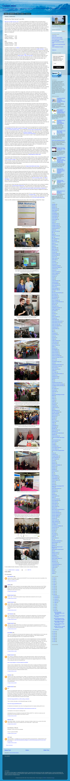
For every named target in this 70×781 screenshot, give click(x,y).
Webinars (54, 545)
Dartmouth (54, 286)
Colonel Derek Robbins (56, 267)
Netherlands (54, 431)
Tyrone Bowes (54, 537)
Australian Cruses (55, 225)
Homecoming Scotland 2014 (18, 185)
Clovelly (53, 261)
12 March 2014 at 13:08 (12, 651)
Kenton (53, 397)
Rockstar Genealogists (56, 464)
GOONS (53, 370)
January (56, 629)
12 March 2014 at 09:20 (12, 591)
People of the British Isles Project (32, 166)
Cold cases (54, 264)
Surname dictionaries (56, 512)
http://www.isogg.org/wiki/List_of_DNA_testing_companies (18, 698)
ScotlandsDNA (54, 478)
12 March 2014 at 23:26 (12, 715)
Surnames (54, 518)
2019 (54, 586)
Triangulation (54, 534)
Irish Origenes (54, 388)
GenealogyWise (55, 349)
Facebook (54, 318)
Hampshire (54, 375)
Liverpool (53, 404)
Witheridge (54, 555)
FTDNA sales (54, 342)
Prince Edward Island (56, 447)
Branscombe (54, 244)
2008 (54, 639)
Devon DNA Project (55, 40)
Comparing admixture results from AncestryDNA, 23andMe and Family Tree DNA (61, 100)
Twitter (53, 536)
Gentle (53, 363)
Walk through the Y (55, 542)
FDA (53, 330)
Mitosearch (54, 416)
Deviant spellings (55, 288)
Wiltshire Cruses (55, 552)
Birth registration (55, 238)
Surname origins (55, 516)
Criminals (53, 276)
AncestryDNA (54, 213)
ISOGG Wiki (54, 35)
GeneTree (54, 358)
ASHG (53, 222)
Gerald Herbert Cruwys (56, 366)
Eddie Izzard (54, 303)
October (56, 599)
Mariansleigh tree (55, 410)
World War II (54, 561)
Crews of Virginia (55, 273)
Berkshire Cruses (55, 235)
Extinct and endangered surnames (58, 140)
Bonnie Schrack (55, 241)
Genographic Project (56, 361)
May (55, 607)
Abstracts (53, 205)
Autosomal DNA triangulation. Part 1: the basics (61, 181)
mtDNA (53, 422)
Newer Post (8, 750)
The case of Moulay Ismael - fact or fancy (59, 624)
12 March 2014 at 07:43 (12, 580)
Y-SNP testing (54, 565)
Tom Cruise (54, 533)
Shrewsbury (54, 491)
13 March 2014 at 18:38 (12, 742)
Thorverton (54, 528)
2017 (54, 589)
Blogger (52, 777)
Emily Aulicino (54, 306)
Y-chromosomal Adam (56, 564)
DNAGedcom (54, 298)
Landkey (53, 400)
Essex (53, 312)
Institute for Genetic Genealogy (58, 384)
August (55, 602)
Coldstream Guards (55, 265)
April (55, 609)
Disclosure (28, 13)
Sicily (53, 492)
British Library (54, 249)
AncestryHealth (55, 214)
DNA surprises (54, 295)
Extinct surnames (55, 316)
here (25, 54)
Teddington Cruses (55, 522)
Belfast (53, 234)
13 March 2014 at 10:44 (12, 733)
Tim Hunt (53, 530)
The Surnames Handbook (57, 525)
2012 (54, 633)
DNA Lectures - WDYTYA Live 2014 (25, 55)
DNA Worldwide (55, 297)
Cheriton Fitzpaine (55, 253)
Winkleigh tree (54, 553)
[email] (58, 63)
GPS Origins (54, 372)
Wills (53, 550)
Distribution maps (55, 289)
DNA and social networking (57, 292)
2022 (54, 581)
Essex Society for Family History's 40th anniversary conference (33, 188)
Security (53, 484)
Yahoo (53, 568)
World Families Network (56, 558)
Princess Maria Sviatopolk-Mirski (34, 129)
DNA (53, 291)
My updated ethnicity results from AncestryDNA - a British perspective (61, 122)
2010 (54, 636)
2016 (54, 591)
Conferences (54, 268)
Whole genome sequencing (57, 549)
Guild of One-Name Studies (57, 37)
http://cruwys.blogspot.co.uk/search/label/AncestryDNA (18, 662)
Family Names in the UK (56, 322)
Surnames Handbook (27, 132)
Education (54, 304)
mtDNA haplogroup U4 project (57, 46)
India (53, 381)
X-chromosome (55, 562)
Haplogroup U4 (55, 378)
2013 (54, 631)
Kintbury (53, 398)
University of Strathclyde (56, 540)
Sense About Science (56, 488)
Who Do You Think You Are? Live (11, 21)
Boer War (54, 240)
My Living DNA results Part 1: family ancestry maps (61, 131)
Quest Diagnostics (55, 457)
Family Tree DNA (40, 49)
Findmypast (54, 333)
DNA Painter (54, 294)
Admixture (54, 207)
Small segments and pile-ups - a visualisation (61, 192)
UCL (53, 539)
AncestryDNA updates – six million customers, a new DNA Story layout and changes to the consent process (61, 160)
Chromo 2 (54, 256)
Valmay (9, 584)
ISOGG (17, 47)
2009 (54, 638)
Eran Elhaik (54, 310)
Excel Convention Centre (37, 177)
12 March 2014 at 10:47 (12, 628)
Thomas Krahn (55, 527)
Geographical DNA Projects (57, 364)
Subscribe (58, 67)
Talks (18, 13)
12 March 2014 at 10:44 (12, 619)
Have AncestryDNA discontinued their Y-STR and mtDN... (59, 613)
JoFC (9, 737)
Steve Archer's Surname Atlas (57, 509)
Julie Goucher (10, 576)
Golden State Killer (55, 369)
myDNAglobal (54, 425)
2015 (54, 592)
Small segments (55, 495)
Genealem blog (32, 194)
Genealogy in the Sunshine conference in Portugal (16, 128)
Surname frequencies (56, 513)
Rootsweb (54, 469)
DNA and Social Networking (29, 133)
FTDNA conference (55, 340)
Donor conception (55, 300)
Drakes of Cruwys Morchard (57, 301)
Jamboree (54, 390)
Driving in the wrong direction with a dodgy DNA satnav (61, 148)
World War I (54, 559)
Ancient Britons (55, 216)
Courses (53, 270)
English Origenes (55, 309)
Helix (53, 379)
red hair (53, 460)
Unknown (9, 674)
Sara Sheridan (54, 475)
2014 (54, 594)
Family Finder (54, 319)
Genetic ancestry (55, 352)
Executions (54, 313)
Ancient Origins (55, 219)
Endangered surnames (56, 307)
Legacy (53, 401)
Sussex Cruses (55, 519)
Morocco (53, 419)
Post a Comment (9, 745)
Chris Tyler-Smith (55, 255)
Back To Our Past (55, 231)
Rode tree (54, 466)
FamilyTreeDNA (55, 328)
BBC (53, 232)
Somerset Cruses (55, 498)
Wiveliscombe (54, 556)
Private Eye (54, 454)
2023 (54, 579)
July (55, 604)
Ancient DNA (54, 217)
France (53, 336)
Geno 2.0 (53, 360)
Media (22, 13)
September (56, 600)
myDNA (53, 424)
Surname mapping (55, 515)
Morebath (54, 418)
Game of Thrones (55, 345)
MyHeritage (54, 427)
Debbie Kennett (11, 595)
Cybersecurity (54, 282)
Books (53, 243)
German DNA (54, 367)
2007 (54, 641)
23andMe (53, 204)
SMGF (53, 497)
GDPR (53, 346)
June (55, 605)
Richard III (54, 463)
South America (54, 503)
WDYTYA (29, 569)
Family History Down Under (57, 321)
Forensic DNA (54, 334)
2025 (54, 578)
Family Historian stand (14, 129)
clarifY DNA (54, 259)
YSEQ (53, 573)
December (56, 595)
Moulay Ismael (54, 421)
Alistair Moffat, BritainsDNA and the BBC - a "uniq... (59, 622)
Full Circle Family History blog (38, 197)
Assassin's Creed (55, 223)
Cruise (53, 279)
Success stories (55, 510)
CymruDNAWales (55, 283)
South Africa (54, 501)
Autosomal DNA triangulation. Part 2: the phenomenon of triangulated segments (61, 170)
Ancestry (53, 211)
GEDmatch (54, 348)
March (55, 610)
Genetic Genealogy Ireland (57, 357)
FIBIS (53, 331)
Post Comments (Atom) (14, 752)
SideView (53, 494)
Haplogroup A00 (55, 376)
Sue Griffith (10, 632)
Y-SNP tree (54, 567)
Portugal (53, 444)
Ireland (53, 387)
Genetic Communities (56, 355)
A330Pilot (44, 777)
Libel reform (54, 403)
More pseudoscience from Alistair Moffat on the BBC (59, 619)
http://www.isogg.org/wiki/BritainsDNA (15, 703)
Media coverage (55, 413)
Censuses (54, 252)
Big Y (53, 237)
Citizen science (55, 258)
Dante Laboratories (55, 285)
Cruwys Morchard (55, 280)
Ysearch (53, 571)
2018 (54, 587)
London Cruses (55, 407)
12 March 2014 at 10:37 (12, 610)
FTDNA (53, 339)
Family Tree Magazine (56, 325)
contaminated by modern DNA (34, 154)
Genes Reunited (55, 351)
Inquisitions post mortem (56, 382)
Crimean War (54, 274)
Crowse (53, 277)
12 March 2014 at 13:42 (12, 671)
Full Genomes (54, 343)
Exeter (53, 315)
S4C (53, 472)
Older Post (46, 750)
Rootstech (54, 467)
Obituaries (54, 434)
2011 (54, 634)
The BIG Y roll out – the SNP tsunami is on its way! (59, 627)
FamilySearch (54, 327)
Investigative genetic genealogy (58, 385)
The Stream (54, 524)
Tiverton (53, 531)
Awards (53, 229)
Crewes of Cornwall (55, 271)
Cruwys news (9, 6)
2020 (54, 584)
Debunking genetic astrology (57, 38)
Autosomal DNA (55, 228)
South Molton (54, 504)
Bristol (53, 246)
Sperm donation (55, 506)
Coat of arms (54, 262)
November (56, 597)
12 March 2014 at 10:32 (12, 598)
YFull (53, 570)
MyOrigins (54, 428)
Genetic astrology (55, 354)
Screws (53, 481)
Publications (12, 13)
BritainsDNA (54, 247)
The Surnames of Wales (11, 159)
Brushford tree (54, 250)
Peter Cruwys (54, 441)
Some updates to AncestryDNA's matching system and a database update (61, 111)
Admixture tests (55, 208)
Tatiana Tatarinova (55, 521)
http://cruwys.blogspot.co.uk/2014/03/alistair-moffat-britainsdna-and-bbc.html (22, 708)
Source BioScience (55, 500)
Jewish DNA (54, 391)
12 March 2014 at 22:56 (12, 682)
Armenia (53, 220)
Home (6, 13)
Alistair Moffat (54, 210)
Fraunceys (54, 337)
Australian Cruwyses (56, 226)
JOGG (53, 393)
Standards (54, 507)
